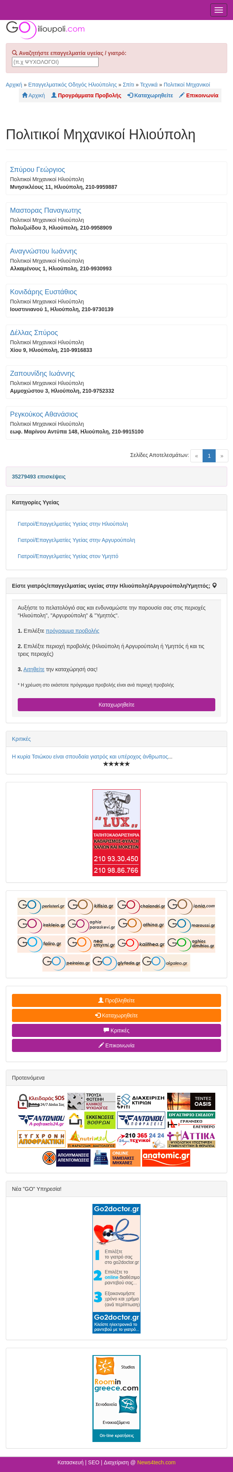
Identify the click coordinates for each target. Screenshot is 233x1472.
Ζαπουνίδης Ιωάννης (42, 373)
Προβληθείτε (116, 1000)
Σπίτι (128, 85)
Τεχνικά (149, 85)
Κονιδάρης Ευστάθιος (43, 292)
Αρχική (14, 85)
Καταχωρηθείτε (116, 705)
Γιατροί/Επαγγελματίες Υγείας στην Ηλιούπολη (73, 524)
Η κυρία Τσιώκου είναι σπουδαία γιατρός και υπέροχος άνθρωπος (90, 757)
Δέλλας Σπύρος (34, 333)
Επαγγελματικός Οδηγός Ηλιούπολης (72, 85)
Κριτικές (21, 739)
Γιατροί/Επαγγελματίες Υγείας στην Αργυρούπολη (76, 540)
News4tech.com (156, 1462)
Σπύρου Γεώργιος (37, 169)
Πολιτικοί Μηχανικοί (187, 85)
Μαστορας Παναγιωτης (45, 210)
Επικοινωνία (117, 1045)
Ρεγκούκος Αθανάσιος (44, 414)
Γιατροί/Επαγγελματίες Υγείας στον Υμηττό (68, 556)
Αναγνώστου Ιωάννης (43, 251)
